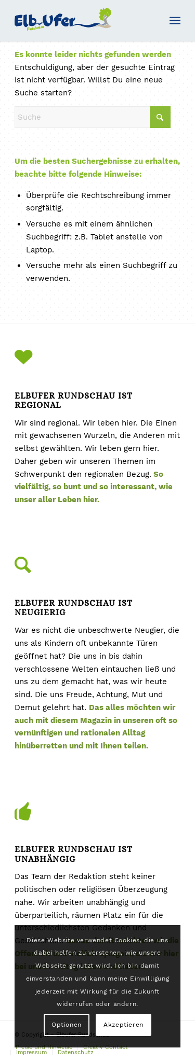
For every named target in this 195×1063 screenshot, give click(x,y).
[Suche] (93, 117)
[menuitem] (175, 20)
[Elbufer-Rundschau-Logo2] (81, 20)
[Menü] (175, 20)
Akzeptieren (123, 1024)
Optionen (66, 1024)
